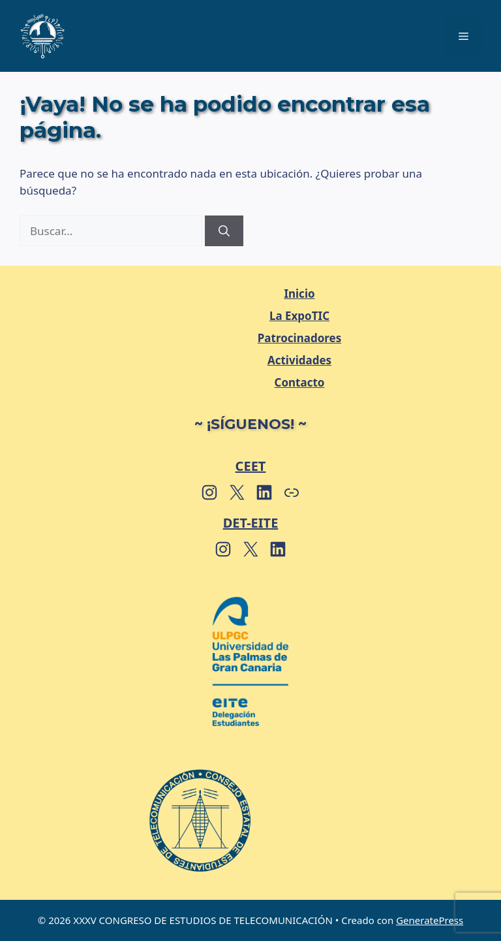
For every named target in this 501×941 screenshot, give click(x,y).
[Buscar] (224, 231)
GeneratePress (429, 920)
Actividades (299, 360)
